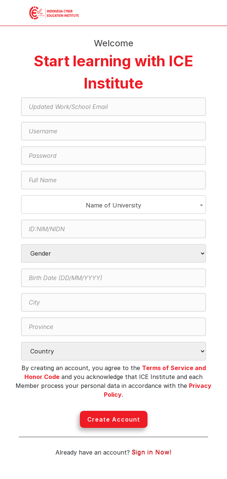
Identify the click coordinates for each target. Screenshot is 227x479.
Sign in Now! (152, 452)
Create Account (113, 419)
